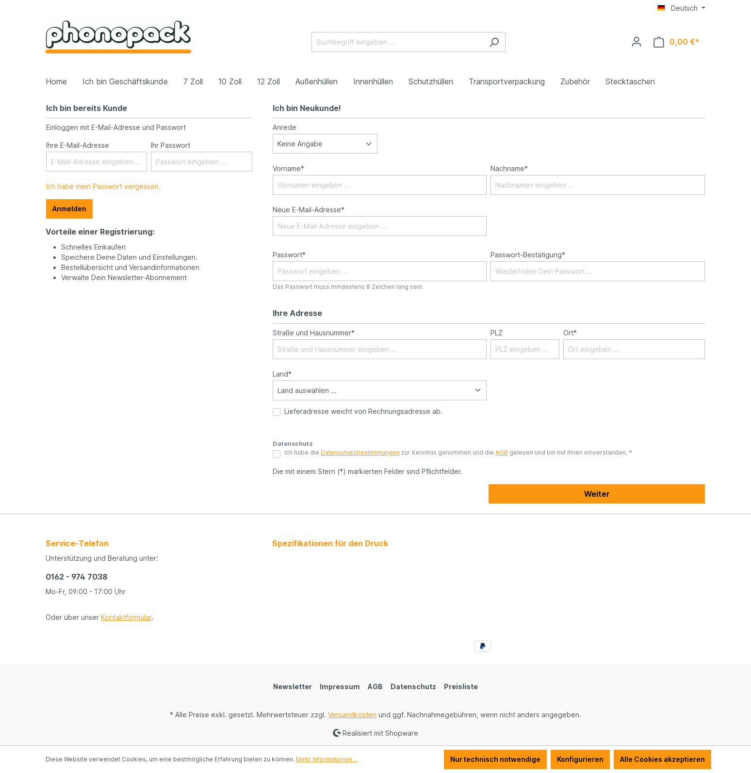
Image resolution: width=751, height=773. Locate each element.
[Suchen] (494, 42)
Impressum (340, 686)
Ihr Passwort (170, 145)
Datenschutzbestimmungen (360, 452)
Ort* (570, 333)
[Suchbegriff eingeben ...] (397, 42)
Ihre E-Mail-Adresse (77, 145)
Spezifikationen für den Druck (330, 543)
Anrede (284, 127)
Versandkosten (352, 714)
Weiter (597, 494)
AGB (501, 452)
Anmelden (69, 209)
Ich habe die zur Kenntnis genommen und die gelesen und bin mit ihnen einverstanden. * (458, 452)
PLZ (496, 333)
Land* (282, 374)
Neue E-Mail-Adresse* (308, 209)
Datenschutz (413, 686)
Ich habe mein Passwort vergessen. (103, 186)
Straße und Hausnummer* (314, 333)
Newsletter (292, 686)
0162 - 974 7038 (77, 577)
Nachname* (509, 168)
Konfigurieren (580, 759)
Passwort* (289, 255)
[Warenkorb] (676, 41)
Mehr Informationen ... (327, 759)
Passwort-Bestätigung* (527, 255)
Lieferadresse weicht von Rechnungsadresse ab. (363, 411)
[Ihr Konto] (636, 41)
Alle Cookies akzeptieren (662, 759)
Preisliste (461, 686)
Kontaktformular (126, 617)
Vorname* (288, 168)
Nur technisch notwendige (495, 759)
